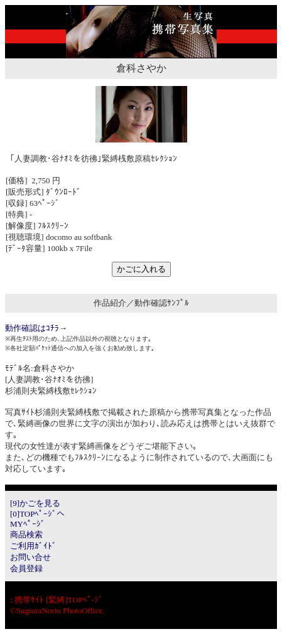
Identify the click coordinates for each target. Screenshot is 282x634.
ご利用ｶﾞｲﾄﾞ (33, 546)
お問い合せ (30, 557)
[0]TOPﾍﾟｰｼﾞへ (37, 513)
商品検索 (26, 534)
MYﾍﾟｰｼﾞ (27, 524)
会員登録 (26, 568)
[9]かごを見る (35, 503)
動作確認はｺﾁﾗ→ (36, 328)
